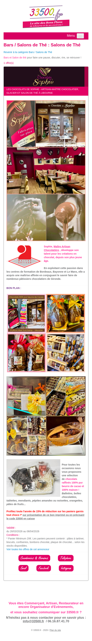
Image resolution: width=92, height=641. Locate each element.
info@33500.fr (33, 621)
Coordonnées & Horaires (34, 558)
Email (23, 568)
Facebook (44, 568)
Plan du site (55, 630)
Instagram (66, 568)
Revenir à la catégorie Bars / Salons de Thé (28, 52)
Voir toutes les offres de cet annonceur (27, 549)
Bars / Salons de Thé (25, 44)
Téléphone (65, 558)
